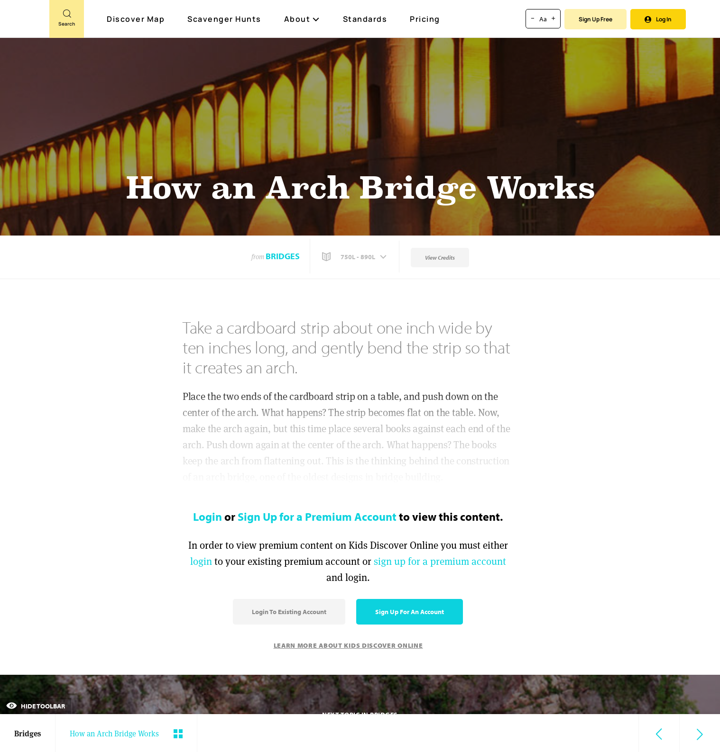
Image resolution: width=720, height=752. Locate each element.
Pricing (425, 19)
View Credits (440, 257)
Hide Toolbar (35, 706)
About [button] (302, 19)
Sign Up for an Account (409, 611)
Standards (365, 19)
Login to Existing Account (289, 611)
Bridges (283, 256)
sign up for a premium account (440, 561)
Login (207, 516)
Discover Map (137, 18)
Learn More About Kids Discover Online (348, 645)
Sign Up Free (595, 19)
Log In (658, 19)
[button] (355, 257)
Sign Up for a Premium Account (317, 516)
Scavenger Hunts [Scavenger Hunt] (225, 19)
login (201, 561)
